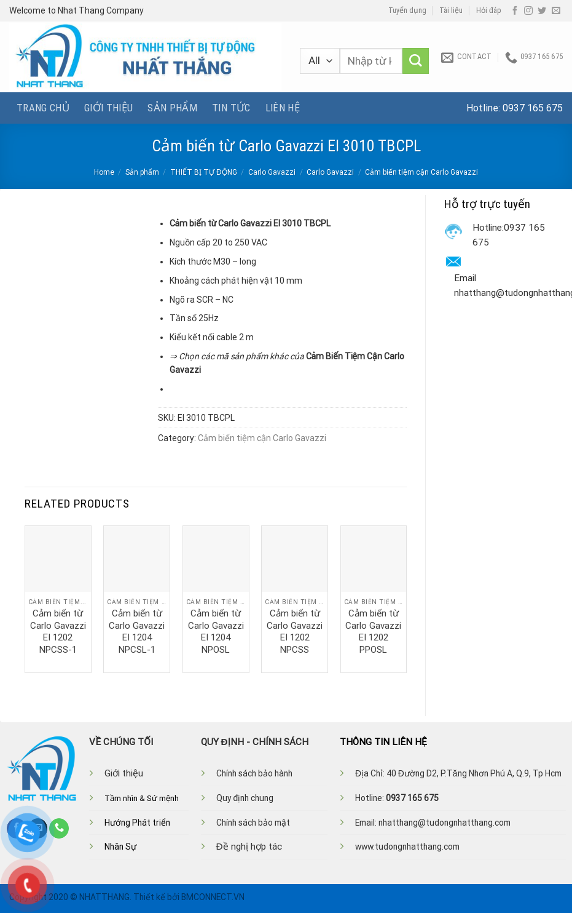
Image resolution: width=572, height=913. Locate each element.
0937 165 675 (533, 108)
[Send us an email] (556, 11)
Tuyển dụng (407, 10)
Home (104, 172)
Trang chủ (43, 108)
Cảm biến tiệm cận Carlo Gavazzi (421, 172)
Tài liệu (451, 10)
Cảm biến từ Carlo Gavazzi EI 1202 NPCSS (295, 631)
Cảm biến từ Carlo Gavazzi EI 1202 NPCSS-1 (58, 631)
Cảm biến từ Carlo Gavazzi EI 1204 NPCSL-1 (137, 631)
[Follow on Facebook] (515, 11)
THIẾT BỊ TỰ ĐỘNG (203, 172)
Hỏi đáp (488, 10)
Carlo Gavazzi (272, 172)
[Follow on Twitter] (542, 11)
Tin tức (231, 108)
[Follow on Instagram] (528, 11)
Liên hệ (282, 108)
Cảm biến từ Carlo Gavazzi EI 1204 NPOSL (216, 631)
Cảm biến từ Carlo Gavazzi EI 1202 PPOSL (373, 631)
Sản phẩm (172, 108)
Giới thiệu (108, 108)
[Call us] (59, 828)
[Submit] (415, 61)
